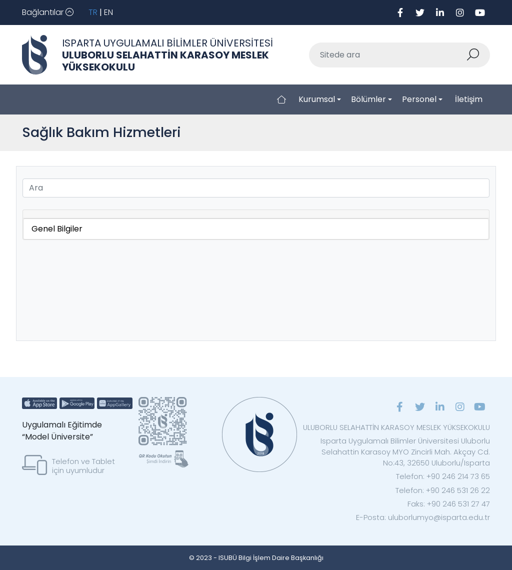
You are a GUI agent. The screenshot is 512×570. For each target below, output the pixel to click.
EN (108, 12)
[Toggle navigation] (48, 12)
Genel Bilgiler (57, 228)
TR (93, 12)
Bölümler (368, 99)
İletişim (468, 99)
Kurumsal (316, 99)
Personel (419, 99)
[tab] (256, 214)
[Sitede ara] (388, 55)
